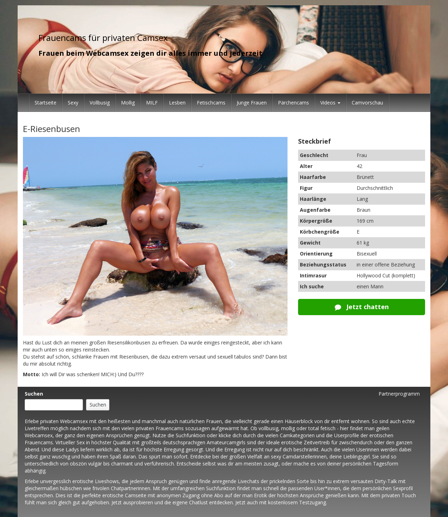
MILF (152, 102)
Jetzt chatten (362, 306)
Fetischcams (211, 102)
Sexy (73, 102)
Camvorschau (367, 102)
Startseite (45, 102)
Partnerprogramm (399, 393)
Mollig (128, 102)
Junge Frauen (252, 102)
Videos (330, 102)
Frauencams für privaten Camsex (103, 37)
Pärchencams (293, 102)
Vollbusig (100, 102)
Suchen (34, 393)
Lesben (177, 102)
